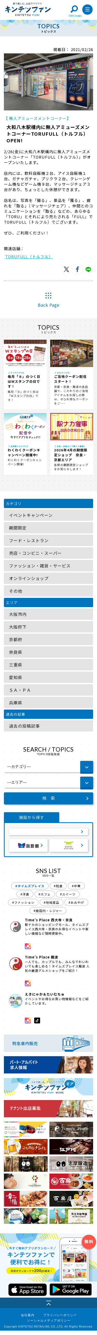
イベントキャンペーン (31, 515)
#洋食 (24, 898)
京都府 (15, 639)
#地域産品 (51, 907)
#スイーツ (68, 898)
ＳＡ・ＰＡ (20, 690)
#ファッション (23, 907)
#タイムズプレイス (29, 890)
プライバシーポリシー (60, 1319)
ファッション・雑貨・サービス (40, 566)
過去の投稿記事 (24, 726)
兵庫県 (15, 702)
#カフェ (45, 898)
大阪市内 (18, 614)
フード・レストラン (29, 540)
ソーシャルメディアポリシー (49, 1325)
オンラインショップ (29, 578)
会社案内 (27, 1319)
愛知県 (15, 677)
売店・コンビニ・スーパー (35, 553)
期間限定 (18, 528)
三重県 (15, 665)
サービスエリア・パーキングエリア (49, 833)
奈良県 (15, 652)
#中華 (76, 890)
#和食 (58, 890)
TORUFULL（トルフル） (29, 256)
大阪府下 (18, 627)
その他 (15, 591)
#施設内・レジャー (48, 915)
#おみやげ (76, 907)
